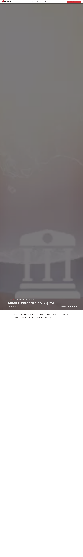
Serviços (25, 1)
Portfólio (32, 1)
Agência (18, 1)
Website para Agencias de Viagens (53, 1)
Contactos (39, 1)
